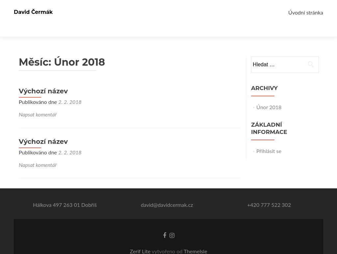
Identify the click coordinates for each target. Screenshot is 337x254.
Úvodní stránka (305, 12)
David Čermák (33, 12)
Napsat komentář (38, 103)
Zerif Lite (141, 240)
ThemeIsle (195, 240)
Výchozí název (43, 79)
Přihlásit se (268, 139)
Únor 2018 (268, 95)
